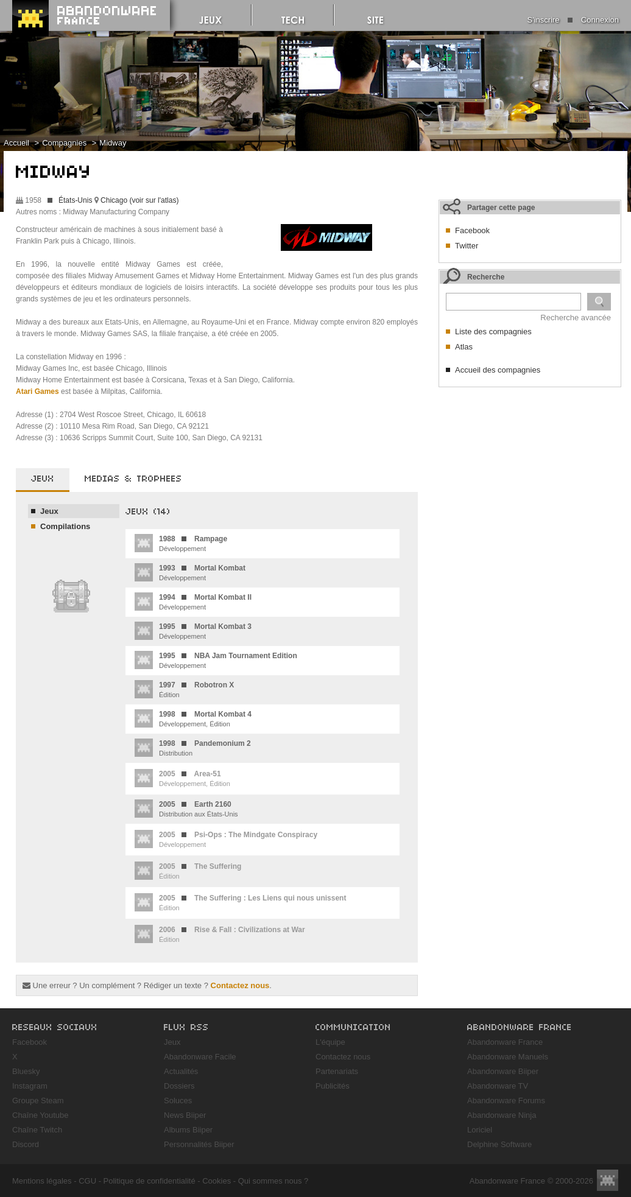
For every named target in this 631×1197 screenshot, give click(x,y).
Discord (25, 1144)
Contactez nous (240, 985)
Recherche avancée (575, 317)
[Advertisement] (530, 469)
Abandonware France (505, 1042)
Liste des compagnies (493, 331)
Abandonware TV (497, 1085)
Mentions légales (42, 1180)
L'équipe (330, 1042)
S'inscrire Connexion (573, 19)
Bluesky (26, 1071)
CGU (87, 1180)
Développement (181, 543)
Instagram (30, 1085)
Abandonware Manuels (507, 1056)
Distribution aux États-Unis (186, 808)
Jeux (49, 511)
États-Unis (75, 200)
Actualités (181, 1071)
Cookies (216, 1180)
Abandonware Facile (200, 1056)
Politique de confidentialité (150, 1180)
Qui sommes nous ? (273, 1180)
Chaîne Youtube (40, 1115)
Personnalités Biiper (199, 1144)
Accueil (16, 142)
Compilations (65, 526)
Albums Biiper (188, 1129)
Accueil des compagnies (497, 370)
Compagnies (64, 142)
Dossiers (179, 1085)
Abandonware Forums (506, 1100)
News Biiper (185, 1115)
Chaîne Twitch (37, 1129)
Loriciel (479, 1129)
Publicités (333, 1085)
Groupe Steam (38, 1100)
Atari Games (37, 391)
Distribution (193, 748)
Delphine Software (499, 1144)
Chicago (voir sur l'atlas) (139, 200)
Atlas (464, 347)
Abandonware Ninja (501, 1115)
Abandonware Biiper (502, 1071)
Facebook (472, 230)
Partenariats (337, 1071)
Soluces (178, 1100)
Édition (184, 689)
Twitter (466, 246)
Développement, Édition (193, 718)
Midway (112, 142)
